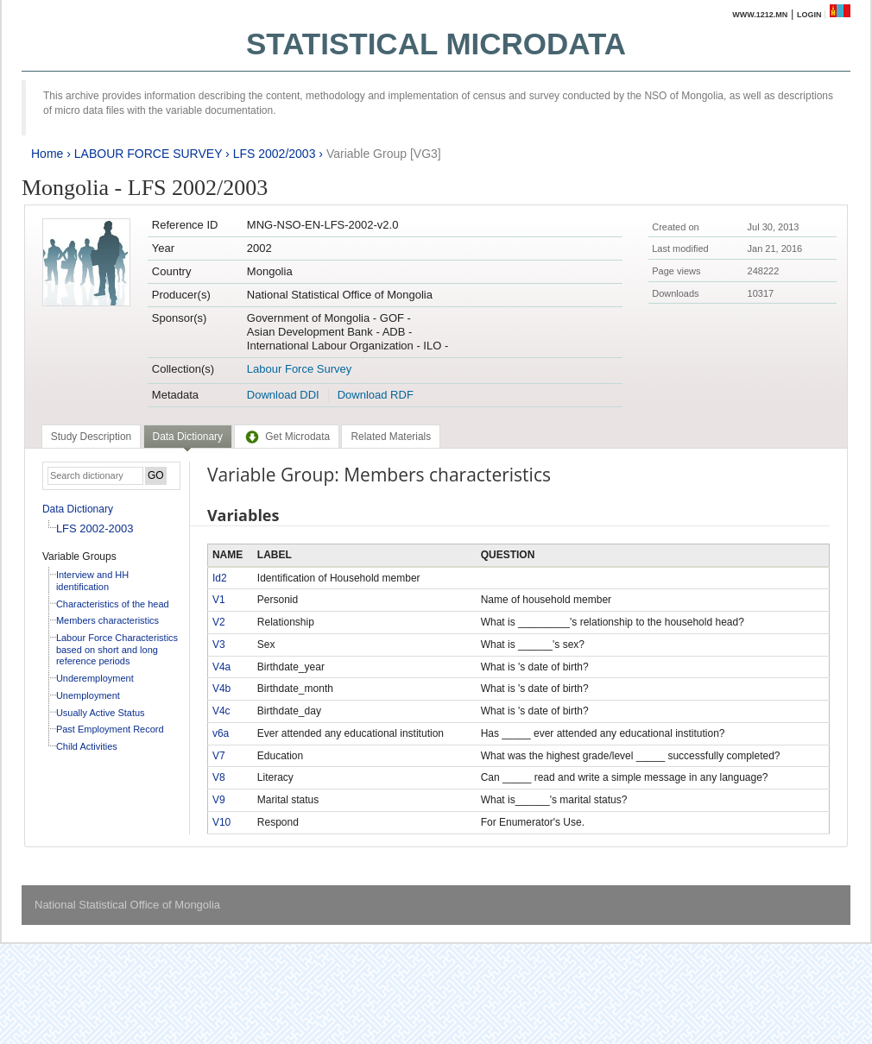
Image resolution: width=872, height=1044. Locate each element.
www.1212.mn (759, 14)
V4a (221, 667)
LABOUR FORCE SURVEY (148, 153)
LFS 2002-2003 (95, 528)
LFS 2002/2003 (274, 153)
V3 (218, 644)
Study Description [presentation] (91, 437)
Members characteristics (107, 620)
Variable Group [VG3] (383, 153)
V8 (218, 777)
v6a (220, 733)
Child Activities (86, 746)
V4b (221, 688)
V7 (218, 756)
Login (809, 14)
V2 (218, 622)
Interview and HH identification (92, 580)
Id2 (219, 578)
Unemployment (88, 695)
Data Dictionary (77, 509)
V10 (221, 822)
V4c (221, 711)
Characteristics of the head (112, 604)
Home (47, 153)
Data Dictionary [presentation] (188, 437)
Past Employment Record (110, 729)
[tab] (91, 437)
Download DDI (283, 394)
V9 (218, 800)
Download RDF (376, 394)
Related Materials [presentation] (391, 437)
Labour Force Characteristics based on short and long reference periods (117, 649)
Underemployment (95, 678)
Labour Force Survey (299, 368)
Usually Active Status (100, 713)
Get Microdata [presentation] (286, 436)
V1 (218, 600)
